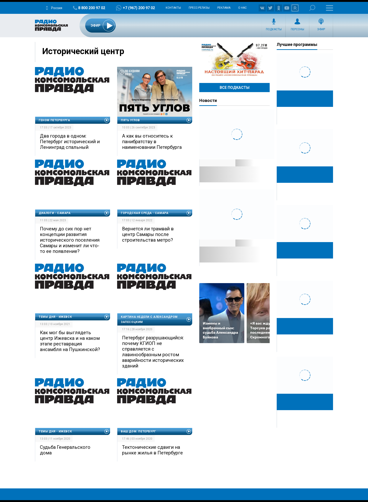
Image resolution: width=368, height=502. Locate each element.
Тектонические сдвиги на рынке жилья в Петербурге (152, 450)
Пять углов (130, 120)
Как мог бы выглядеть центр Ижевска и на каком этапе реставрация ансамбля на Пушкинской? (70, 341)
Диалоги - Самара (55, 213)
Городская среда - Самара (144, 213)
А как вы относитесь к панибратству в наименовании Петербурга (152, 141)
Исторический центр (83, 51)
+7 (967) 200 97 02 (139, 8)
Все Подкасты (234, 87)
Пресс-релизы (199, 7)
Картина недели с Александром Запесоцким (149, 319)
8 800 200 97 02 (91, 8)
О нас (242, 7)
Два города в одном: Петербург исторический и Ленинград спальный (70, 141)
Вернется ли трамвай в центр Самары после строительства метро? (148, 234)
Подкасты (274, 29)
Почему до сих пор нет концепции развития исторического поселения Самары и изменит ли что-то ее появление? (70, 240)
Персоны (297, 29)
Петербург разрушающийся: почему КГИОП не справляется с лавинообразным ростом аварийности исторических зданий (153, 352)
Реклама (223, 7)
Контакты (173, 7)
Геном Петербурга (54, 120)
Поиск (312, 8)
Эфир (321, 29)
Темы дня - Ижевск (55, 316)
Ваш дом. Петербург (138, 431)
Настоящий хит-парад (234, 59)
